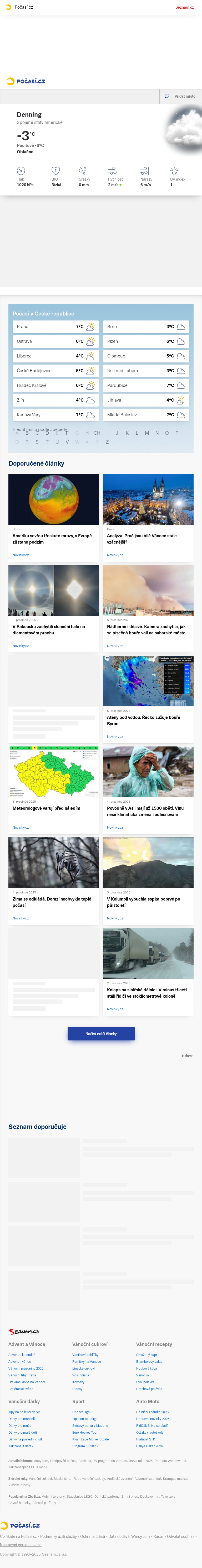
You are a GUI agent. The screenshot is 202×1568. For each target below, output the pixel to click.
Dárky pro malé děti (22, 1432)
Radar (158, 1536)
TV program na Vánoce (110, 1461)
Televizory (168, 1496)
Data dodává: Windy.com (129, 1536)
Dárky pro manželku (22, 1419)
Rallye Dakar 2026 (149, 1446)
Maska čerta (63, 1479)
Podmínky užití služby (58, 1536)
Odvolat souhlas (180, 1536)
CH (97, 433)
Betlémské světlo (20, 1389)
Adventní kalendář (21, 1355)
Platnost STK (145, 1439)
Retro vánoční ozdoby (89, 1479)
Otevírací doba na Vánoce (27, 1382)
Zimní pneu (130, 1496)
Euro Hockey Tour (85, 1432)
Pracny (77, 1389)
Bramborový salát (149, 1362)
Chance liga (81, 1412)
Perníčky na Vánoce (86, 1362)
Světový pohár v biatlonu (90, 1426)
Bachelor (84, 1461)
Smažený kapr (146, 1355)
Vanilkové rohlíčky (85, 1355)
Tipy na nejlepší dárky (24, 1412)
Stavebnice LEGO (79, 1496)
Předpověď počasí (63, 1461)
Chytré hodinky (19, 1503)
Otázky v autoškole (150, 1432)
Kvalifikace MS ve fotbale (90, 1439)
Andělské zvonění (120, 1479)
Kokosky (78, 1382)
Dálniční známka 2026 (152, 1412)
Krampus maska (175, 1479)
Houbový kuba (146, 1368)
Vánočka (142, 1375)
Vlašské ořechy (19, 1485)
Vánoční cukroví (40, 1479)
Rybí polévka (145, 1382)
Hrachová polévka (149, 1389)
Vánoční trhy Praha (22, 1375)
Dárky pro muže (19, 1426)
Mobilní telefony (53, 1496)
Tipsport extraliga (85, 1419)
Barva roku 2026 (141, 1461)
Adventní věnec (19, 1362)
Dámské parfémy (106, 1496)
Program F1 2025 (85, 1446)
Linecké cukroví (83, 1368)
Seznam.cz (184, 7)
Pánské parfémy (44, 1503)
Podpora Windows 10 (170, 1461)
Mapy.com (40, 1461)
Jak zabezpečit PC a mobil (27, 1467)
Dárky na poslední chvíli (25, 1439)
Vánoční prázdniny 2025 (25, 1368)
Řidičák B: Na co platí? (152, 1426)
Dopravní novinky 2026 (152, 1419)
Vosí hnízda (80, 1375)
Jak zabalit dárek (20, 1446)
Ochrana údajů (92, 1536)
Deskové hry (149, 1496)
